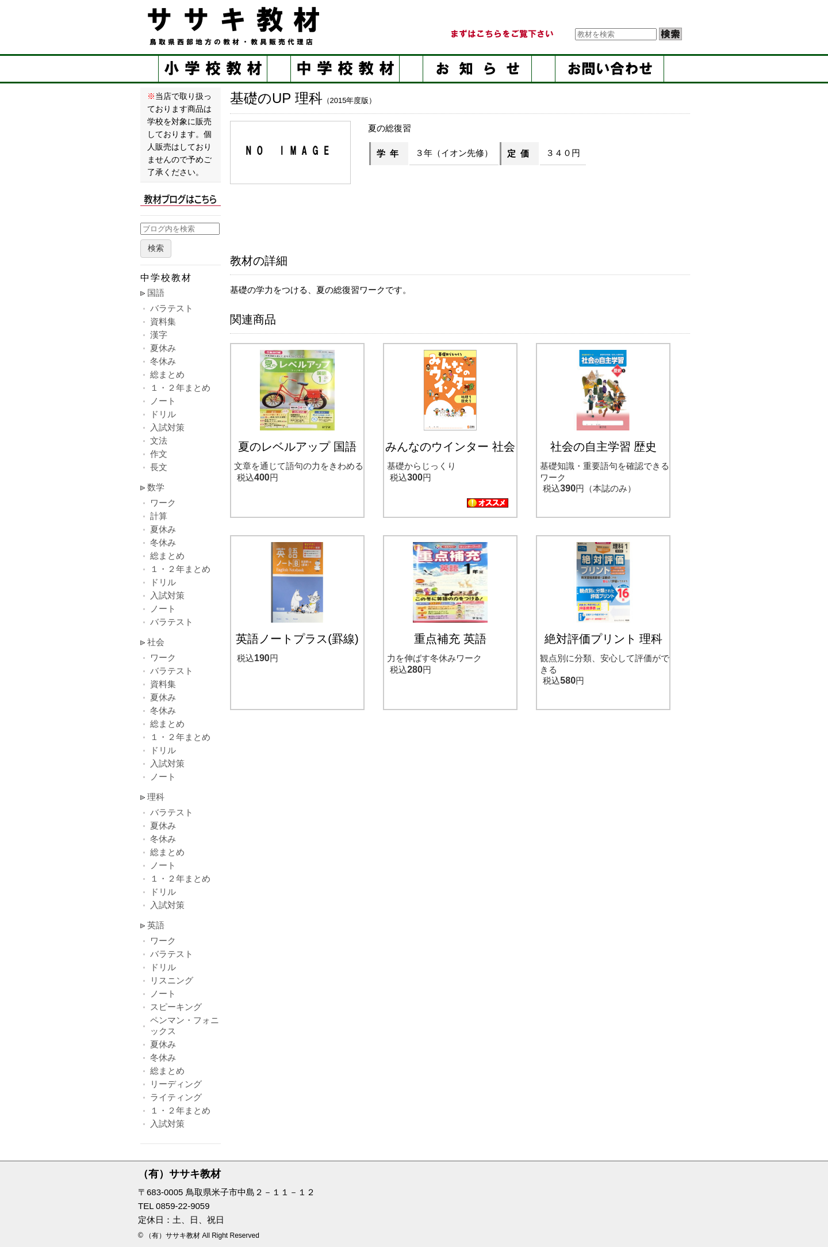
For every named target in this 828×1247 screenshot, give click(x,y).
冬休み (163, 361)
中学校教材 (345, 69)
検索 (156, 248)
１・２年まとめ (180, 387)
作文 (158, 454)
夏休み (163, 348)
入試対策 (167, 427)
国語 (155, 293)
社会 (155, 642)
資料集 (163, 321)
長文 (158, 467)
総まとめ (167, 374)
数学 (155, 487)
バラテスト (171, 308)
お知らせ (477, 69)
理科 (155, 797)
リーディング (176, 1084)
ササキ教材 (236, 26)
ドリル (163, 414)
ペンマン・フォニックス (184, 1025)
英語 (155, 925)
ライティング (176, 1097)
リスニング (171, 980)
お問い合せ (609, 69)
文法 (158, 440)
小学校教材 (213, 69)
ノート (163, 401)
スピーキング (176, 1007)
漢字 (158, 335)
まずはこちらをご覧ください (501, 34)
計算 (158, 516)
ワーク (163, 503)
